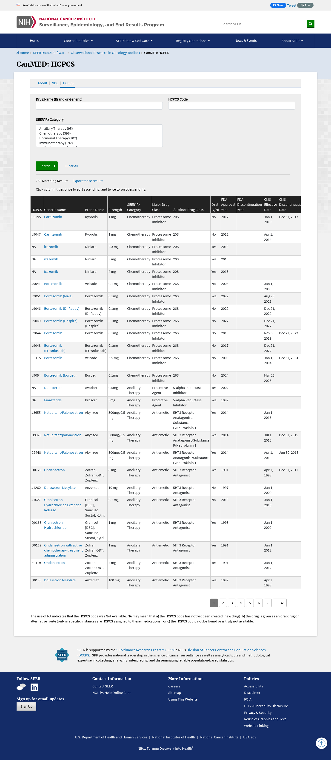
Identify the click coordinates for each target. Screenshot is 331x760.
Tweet (291, 5)
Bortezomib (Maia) (58, 296)
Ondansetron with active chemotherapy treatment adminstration (63, 550)
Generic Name (55, 209)
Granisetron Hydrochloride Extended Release (63, 504)
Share (279, 5)
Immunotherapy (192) (99, 143)
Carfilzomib (53, 216)
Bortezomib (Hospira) (60, 320)
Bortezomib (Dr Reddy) (61, 308)
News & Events (246, 40)
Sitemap (174, 692)
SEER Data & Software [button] (133, 40)
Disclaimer (252, 692)
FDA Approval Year (228, 204)
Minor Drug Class (190, 209)
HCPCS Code (178, 99)
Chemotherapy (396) (99, 133)
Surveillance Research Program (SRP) (145, 649)
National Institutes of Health (173, 737)
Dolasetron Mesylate (60, 487)
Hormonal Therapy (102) (99, 138)
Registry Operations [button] (191, 40)
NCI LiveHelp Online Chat (111, 692)
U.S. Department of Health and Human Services (111, 737)
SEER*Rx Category (49, 119)
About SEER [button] (291, 40)
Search (45, 165)
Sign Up (26, 706)
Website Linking (256, 725)
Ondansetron (54, 469)
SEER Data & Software (49, 52)
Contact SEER (102, 686)
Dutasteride (53, 387)
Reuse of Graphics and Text (265, 719)
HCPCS (68, 83)
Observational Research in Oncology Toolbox (105, 52)
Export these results (88, 180)
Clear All (72, 165)
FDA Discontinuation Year (249, 204)
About (42, 83)
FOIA (247, 699)
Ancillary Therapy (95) (99, 128)
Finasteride (53, 400)
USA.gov (249, 737)
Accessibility (253, 686)
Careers (174, 686)
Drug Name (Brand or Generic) (59, 99)
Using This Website (182, 699)
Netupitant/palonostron (62, 435)
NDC (55, 83)
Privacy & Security (257, 712)
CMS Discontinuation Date (291, 204)
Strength (115, 209)
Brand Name (94, 209)
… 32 (280, 602)
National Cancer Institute (219, 737)
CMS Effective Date (270, 204)
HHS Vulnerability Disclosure (266, 706)
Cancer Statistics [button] (77, 40)
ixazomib (51, 246)
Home (34, 40)
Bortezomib (53, 283)
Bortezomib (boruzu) (60, 375)
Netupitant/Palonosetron (63, 412)
